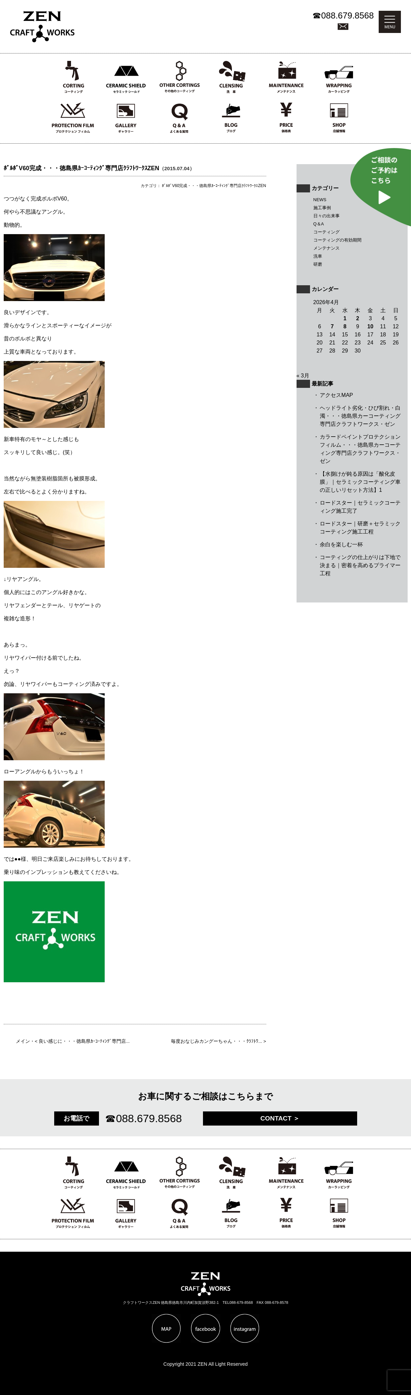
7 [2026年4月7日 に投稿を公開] (332, 326)
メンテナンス (326, 248)
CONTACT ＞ (280, 1118)
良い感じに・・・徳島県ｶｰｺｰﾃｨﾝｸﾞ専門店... (84, 1041)
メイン (23, 1041)
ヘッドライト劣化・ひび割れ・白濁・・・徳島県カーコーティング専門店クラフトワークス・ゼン (360, 416)
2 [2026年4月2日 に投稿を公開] (357, 318)
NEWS (320, 199)
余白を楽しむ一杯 (341, 544)
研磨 (317, 264)
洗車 (317, 256)
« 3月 (303, 375)
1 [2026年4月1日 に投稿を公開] (344, 318)
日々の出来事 (326, 215)
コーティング (326, 231)
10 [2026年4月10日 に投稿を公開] (370, 326)
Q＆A (318, 223)
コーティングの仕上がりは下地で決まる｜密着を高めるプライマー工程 (360, 565)
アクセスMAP (336, 395)
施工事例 (322, 207)
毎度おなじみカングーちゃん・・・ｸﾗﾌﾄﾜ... (216, 1041)
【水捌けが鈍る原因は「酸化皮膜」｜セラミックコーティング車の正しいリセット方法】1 (360, 482)
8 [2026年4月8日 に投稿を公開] (344, 326)
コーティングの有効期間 (337, 240)
